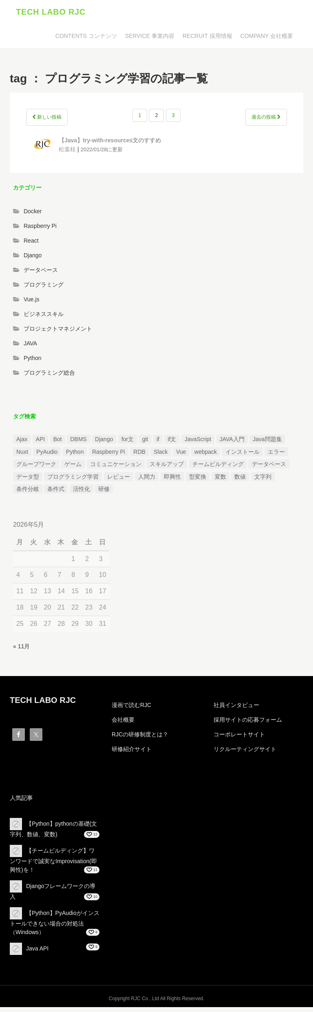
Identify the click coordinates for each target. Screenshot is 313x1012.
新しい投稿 (47, 122)
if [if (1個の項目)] (157, 444)
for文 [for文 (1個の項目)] (127, 444)
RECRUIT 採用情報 (207, 41)
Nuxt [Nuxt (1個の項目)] (22, 456)
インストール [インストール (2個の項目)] (242, 456)
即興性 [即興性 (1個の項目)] (172, 481)
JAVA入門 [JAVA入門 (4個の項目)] (232, 444)
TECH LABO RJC (51, 14)
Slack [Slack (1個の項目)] (161, 456)
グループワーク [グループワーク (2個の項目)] (36, 469)
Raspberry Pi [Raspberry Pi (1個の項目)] (108, 456)
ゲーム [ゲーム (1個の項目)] (73, 469)
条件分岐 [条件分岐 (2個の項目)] (27, 493)
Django (33, 259)
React (31, 245)
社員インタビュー (236, 710)
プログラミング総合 (49, 377)
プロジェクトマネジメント (58, 333)
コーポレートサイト (239, 739)
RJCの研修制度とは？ (140, 739)
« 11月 (21, 650)
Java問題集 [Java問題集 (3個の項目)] (267, 444)
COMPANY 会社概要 (266, 41)
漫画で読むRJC (131, 710)
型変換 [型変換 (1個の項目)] (197, 481)
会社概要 (123, 724)
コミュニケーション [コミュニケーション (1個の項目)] (115, 469)
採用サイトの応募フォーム (248, 724)
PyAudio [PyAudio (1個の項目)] (46, 456)
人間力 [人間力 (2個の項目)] (146, 481)
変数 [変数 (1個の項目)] (220, 481)
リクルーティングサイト (245, 754)
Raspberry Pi (40, 230)
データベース (41, 274)
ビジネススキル (44, 318)
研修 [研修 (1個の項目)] (104, 493)
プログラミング (44, 289)
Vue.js (31, 304)
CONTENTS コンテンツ (86, 41)
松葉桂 (67, 153)
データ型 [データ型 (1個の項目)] (27, 481)
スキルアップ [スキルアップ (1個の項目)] (167, 469)
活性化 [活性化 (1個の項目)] (81, 493)
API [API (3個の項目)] (40, 444)
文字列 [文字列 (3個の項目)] (262, 481)
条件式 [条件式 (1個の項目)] (55, 493)
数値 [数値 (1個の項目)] (240, 481)
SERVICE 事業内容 (149, 41)
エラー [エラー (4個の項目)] (276, 456)
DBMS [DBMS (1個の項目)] (78, 444)
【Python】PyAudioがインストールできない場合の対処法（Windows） (54, 927)
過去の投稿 (266, 122)
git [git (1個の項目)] (145, 444)
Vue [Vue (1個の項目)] (181, 456)
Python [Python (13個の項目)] (75, 456)
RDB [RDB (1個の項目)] (139, 456)
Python (33, 362)
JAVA (30, 348)
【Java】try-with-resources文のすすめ (110, 145)
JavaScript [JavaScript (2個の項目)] (198, 444)
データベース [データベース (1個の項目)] (269, 469)
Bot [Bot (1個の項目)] (57, 444)
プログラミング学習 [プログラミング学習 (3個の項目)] (73, 481)
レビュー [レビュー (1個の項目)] (118, 481)
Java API (37, 953)
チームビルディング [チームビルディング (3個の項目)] (218, 469)
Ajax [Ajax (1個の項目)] (21, 444)
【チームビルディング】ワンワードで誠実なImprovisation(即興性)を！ (53, 864)
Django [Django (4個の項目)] (104, 444)
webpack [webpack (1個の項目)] (205, 456)
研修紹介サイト (132, 754)
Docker (33, 215)
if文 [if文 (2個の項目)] (172, 444)
